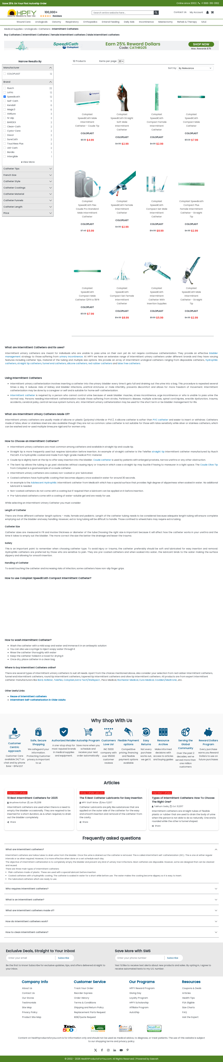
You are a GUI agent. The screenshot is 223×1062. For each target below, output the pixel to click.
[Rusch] (7, 88)
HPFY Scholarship (139, 1002)
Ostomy (56, 21)
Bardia (12, 152)
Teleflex (58, 680)
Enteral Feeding (110, 21)
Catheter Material (16, 194)
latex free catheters (129, 363)
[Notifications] (207, 12)
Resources (191, 981)
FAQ (184, 1012)
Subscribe (63, 958)
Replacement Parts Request (90, 1012)
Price (8, 213)
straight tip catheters (29, 363)
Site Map (27, 1007)
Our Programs (142, 981)
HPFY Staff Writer (89, 802)
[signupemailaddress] (31, 957)
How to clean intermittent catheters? (27, 932)
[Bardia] (7, 152)
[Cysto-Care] (7, 131)
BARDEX (13, 122)
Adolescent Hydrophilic (44, 482)
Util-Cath (14, 148)
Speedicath (15, 96)
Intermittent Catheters (17, 793)
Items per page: (108, 61)
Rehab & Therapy (187, 21)
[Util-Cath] (7, 148)
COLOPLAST (15, 73)
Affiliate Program (138, 1007)
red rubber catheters (100, 363)
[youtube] (123, 1050)
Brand (9, 82)
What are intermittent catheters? (25, 849)
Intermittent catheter (22, 395)
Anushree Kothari (16, 802)
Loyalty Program (138, 998)
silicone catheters (77, 363)
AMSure (13, 113)
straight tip (158, 451)
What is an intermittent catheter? (25, 899)
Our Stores (28, 998)
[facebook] (100, 1050)
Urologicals (41, 21)
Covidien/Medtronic (166, 680)
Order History (81, 998)
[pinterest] (131, 1050)
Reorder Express (83, 993)
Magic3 (13, 109)
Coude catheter (102, 460)
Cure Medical (146, 680)
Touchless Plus (17, 143)
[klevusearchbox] (156, 13)
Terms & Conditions (85, 1002)
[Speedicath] (7, 96)
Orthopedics (90, 21)
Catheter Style (14, 181)
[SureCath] (7, 139)
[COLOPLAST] (7, 74)
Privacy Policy (29, 1012)
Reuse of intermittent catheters (28, 696)
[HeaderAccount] (196, 12)
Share (11, 822)
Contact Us (180, 12)
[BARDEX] (7, 122)
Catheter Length (15, 206)
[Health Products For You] (22, 12)
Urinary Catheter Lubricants (92, 793)
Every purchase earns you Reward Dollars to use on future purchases (208, 756)
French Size (12, 175)
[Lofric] (7, 92)
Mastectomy (165, 21)
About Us (27, 988)
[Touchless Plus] (7, 143)
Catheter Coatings (17, 187)
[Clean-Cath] (7, 126)
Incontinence (146, 21)
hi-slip (12, 118)
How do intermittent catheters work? (27, 921)
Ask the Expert (190, 1017)
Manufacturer (13, 67)
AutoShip (134, 1012)
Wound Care (24, 21)
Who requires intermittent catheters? (27, 888)
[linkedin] (115, 1050)
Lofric (12, 92)
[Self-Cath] (7, 101)
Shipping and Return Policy (89, 1007)
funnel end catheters (54, 363)
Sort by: (172, 68)
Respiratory (72, 21)
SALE (204, 21)
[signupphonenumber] (140, 957)
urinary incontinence (71, 356)
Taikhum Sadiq (160, 806)
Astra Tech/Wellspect (87, 680)
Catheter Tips (14, 168)
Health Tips (188, 998)
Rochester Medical (127, 680)
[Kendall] (7, 105)
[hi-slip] (7, 118)
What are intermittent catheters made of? (30, 910)
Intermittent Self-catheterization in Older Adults (38, 700)
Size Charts (188, 1007)
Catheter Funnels (15, 200)
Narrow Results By (29, 61)
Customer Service (90, 981)
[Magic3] (7, 109)
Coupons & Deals (191, 988)
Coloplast (69, 680)
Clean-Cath (16, 126)
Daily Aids (129, 21)
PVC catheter (160, 419)
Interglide (14, 156)
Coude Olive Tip (209, 464)
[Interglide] (7, 156)
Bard (40, 680)
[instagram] (107, 1050)
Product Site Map (31, 1017)
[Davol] (7, 135)
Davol (12, 135)
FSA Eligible (188, 1002)
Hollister (48, 680)
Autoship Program (88, 740)
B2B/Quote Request (85, 1017)
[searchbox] (125, 13)
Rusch (12, 88)
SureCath (14, 139)
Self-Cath (14, 101)
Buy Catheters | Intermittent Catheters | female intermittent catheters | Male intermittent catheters (61, 34)
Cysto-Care (16, 130)
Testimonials (29, 1002)
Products (79, 61)
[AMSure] (7, 114)
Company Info (35, 981)
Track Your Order (83, 988)
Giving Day (135, 993)
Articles (186, 993)
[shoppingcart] (212, 12)
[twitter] (92, 1050)
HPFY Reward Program (142, 988)
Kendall (13, 105)
